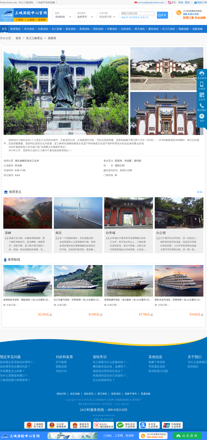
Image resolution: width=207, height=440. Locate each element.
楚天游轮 (139, 29)
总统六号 (144, 17)
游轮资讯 (88, 393)
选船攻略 (197, 29)
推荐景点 (12, 192)
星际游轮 (97, 29)
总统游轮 (125, 29)
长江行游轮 (168, 29)
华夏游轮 (111, 29)
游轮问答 (61, 393)
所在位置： (7, 38)
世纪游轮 (28, 29)
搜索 (164, 15)
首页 (4, 29)
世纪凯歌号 (134, 17)
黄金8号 (125, 17)
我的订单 (202, 2)
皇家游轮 (116, 393)
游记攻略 (75, 393)
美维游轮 (84, 29)
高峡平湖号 (131, 393)
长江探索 (56, 29)
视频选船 (183, 29)
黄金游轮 (70, 29)
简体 (180, 2)
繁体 (187, 2)
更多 (200, 192)
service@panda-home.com (151, 2)
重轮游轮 (153, 29)
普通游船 (145, 393)
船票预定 (15, 29)
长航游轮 (42, 29)
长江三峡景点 (34, 38)
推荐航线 (12, 259)
